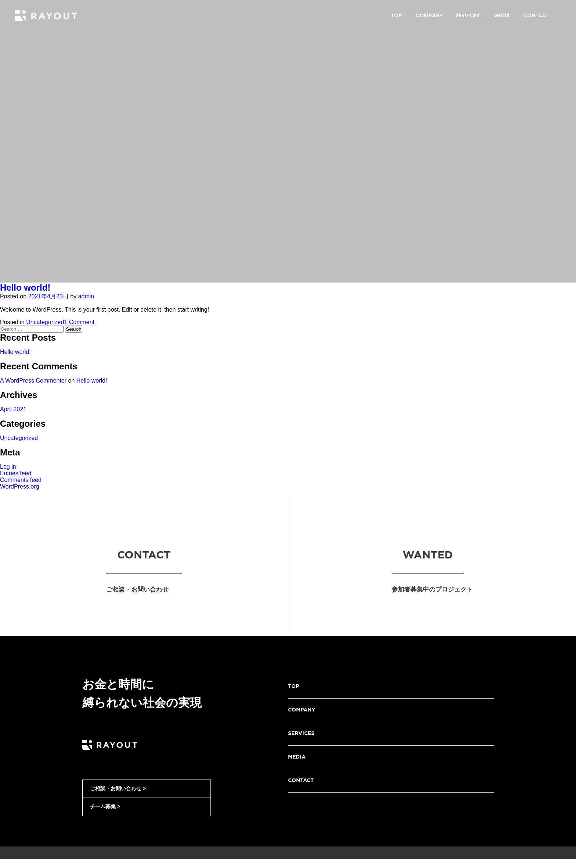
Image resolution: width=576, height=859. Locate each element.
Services (468, 15)
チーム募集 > (105, 806)
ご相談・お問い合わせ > (118, 788)
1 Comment (79, 322)
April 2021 (13, 409)
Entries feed (15, 473)
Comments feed (21, 480)
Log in (8, 467)
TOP (293, 686)
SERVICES (301, 733)
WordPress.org (19, 486)
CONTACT (301, 780)
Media (501, 15)
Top (396, 15)
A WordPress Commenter (33, 380)
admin (86, 296)
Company (428, 15)
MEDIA (297, 757)
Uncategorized (45, 322)
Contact (536, 15)
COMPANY (301, 710)
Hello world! (25, 287)
